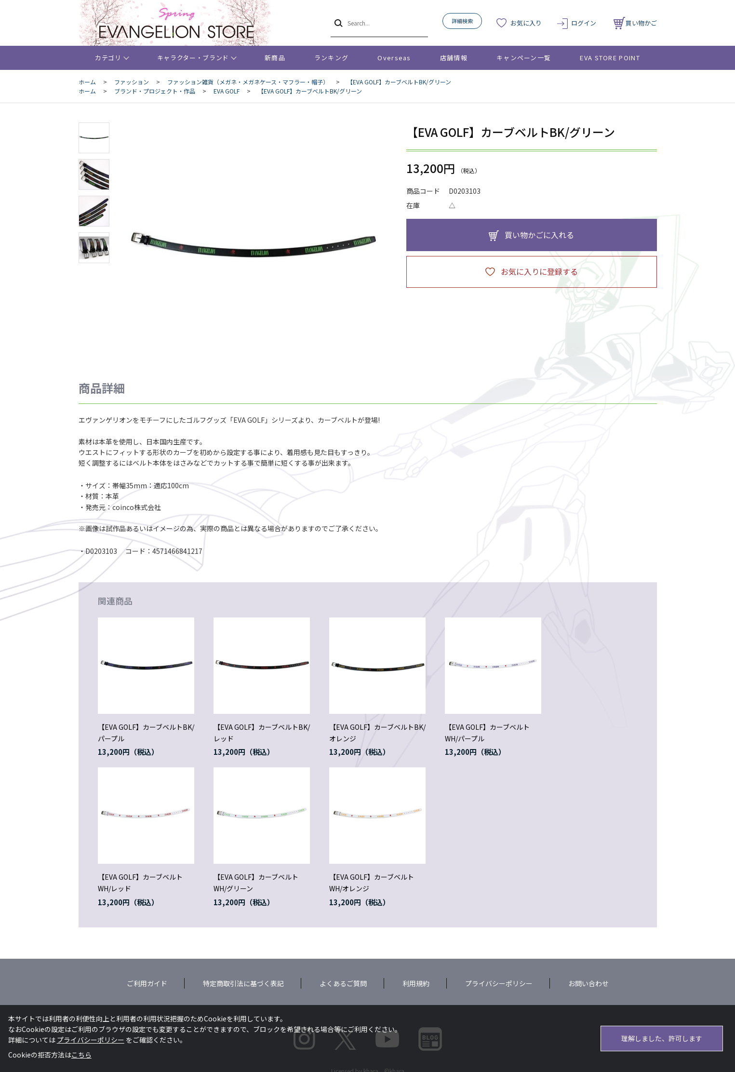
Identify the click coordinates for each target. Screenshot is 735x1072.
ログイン (583, 22)
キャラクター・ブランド (193, 57)
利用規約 (415, 983)
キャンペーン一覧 (523, 57)
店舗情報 (454, 57)
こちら (81, 1054)
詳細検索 (462, 21)
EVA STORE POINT (610, 57)
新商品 (275, 57)
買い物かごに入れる (539, 235)
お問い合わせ (588, 983)
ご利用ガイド (147, 983)
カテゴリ (108, 57)
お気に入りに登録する (539, 271)
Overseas (394, 57)
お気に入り (526, 22)
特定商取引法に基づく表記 (243, 983)
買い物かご (635, 22)
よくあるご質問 (343, 983)
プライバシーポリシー (499, 983)
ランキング (331, 57)
